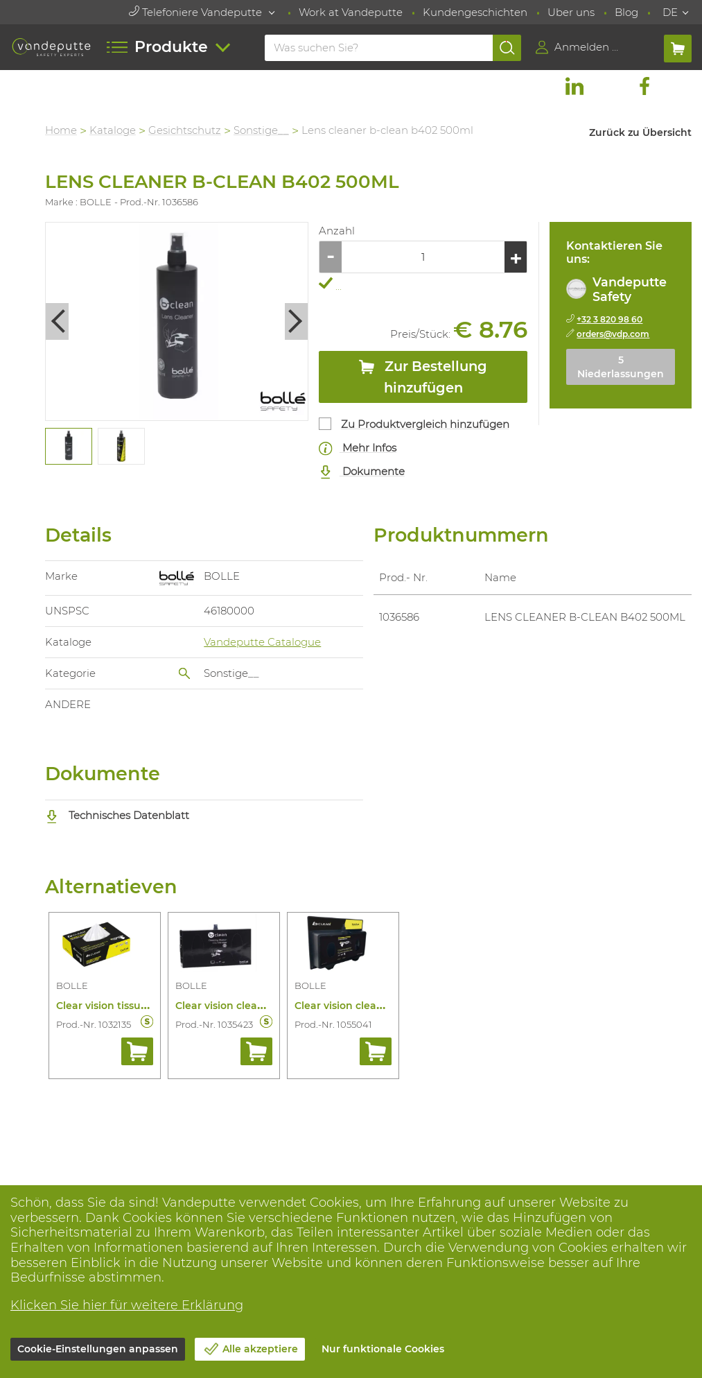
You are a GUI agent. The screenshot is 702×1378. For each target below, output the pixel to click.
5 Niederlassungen (620, 367)
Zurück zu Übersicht (640, 132)
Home (61, 130)
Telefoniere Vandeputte (197, 12)
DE (670, 12)
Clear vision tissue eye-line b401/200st (151, 1005)
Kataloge (112, 130)
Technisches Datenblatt (117, 815)
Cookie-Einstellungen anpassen (97, 1349)
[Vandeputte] (51, 46)
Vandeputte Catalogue (262, 641)
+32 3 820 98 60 (609, 319)
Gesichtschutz (184, 130)
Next (296, 321)
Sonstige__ (261, 130)
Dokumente (362, 472)
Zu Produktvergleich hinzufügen (425, 424)
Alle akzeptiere (260, 1349)
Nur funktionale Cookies (383, 1349)
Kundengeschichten (475, 12)
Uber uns (571, 12)
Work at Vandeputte (351, 12)
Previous (57, 321)
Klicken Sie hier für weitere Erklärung (126, 1305)
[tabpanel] (68, 446)
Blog (626, 12)
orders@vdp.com (613, 334)
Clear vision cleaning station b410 (260, 1005)
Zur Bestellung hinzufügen (423, 377)
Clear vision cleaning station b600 (380, 1005)
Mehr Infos (357, 448)
